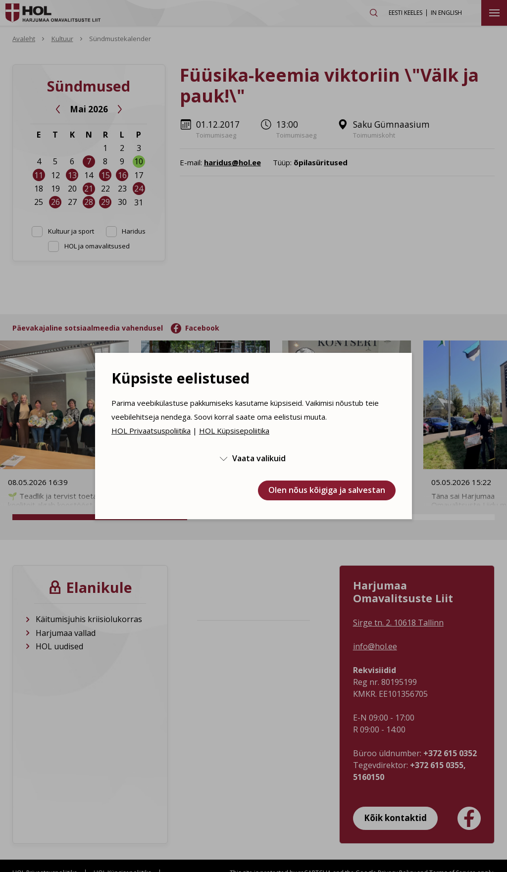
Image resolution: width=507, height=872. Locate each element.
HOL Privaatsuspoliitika (151, 431)
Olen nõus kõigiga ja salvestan (326, 489)
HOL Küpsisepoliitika (234, 431)
